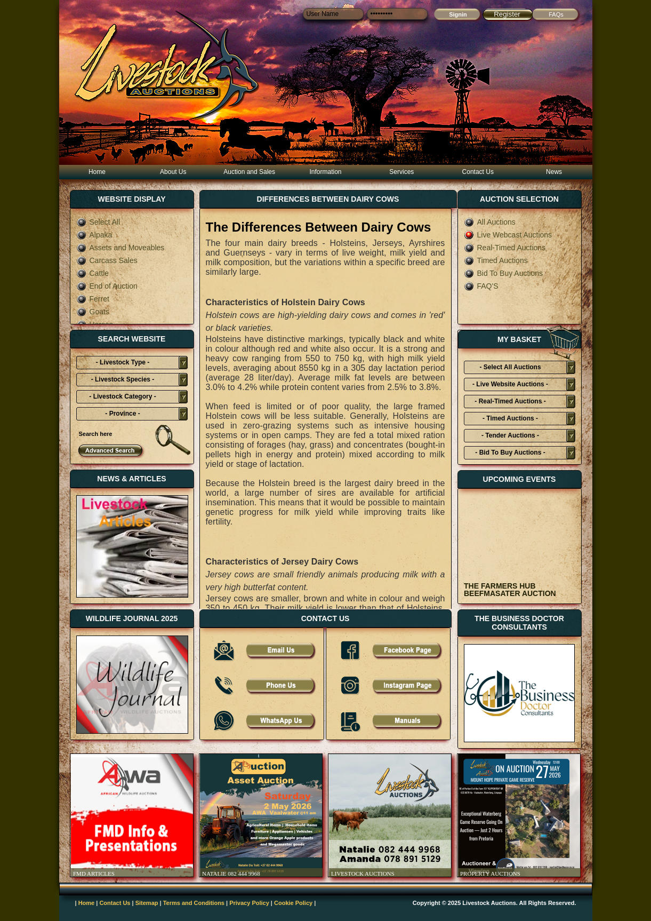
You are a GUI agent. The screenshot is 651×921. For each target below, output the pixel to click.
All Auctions (490, 222)
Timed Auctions (496, 260)
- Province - (122, 413)
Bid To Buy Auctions (503, 273)
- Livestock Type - (122, 362)
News (554, 172)
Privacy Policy (249, 903)
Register (507, 14)
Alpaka (94, 235)
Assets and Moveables (120, 247)
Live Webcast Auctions (508, 235)
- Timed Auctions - (510, 418)
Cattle (92, 273)
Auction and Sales (249, 172)
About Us (173, 172)
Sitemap (146, 903)
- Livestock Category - (122, 396)
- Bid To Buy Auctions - (510, 452)
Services (401, 172)
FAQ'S (481, 286)
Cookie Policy (293, 903)
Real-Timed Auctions (505, 247)
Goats (92, 311)
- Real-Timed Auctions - (510, 401)
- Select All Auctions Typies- (510, 368)
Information (325, 172)
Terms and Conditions (193, 903)
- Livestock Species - (123, 379)
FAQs (556, 14)
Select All (98, 222)
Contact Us (478, 172)
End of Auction (107, 286)
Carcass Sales (107, 260)
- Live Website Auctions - (510, 384)
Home (97, 172)
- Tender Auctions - (510, 435)
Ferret (92, 299)
